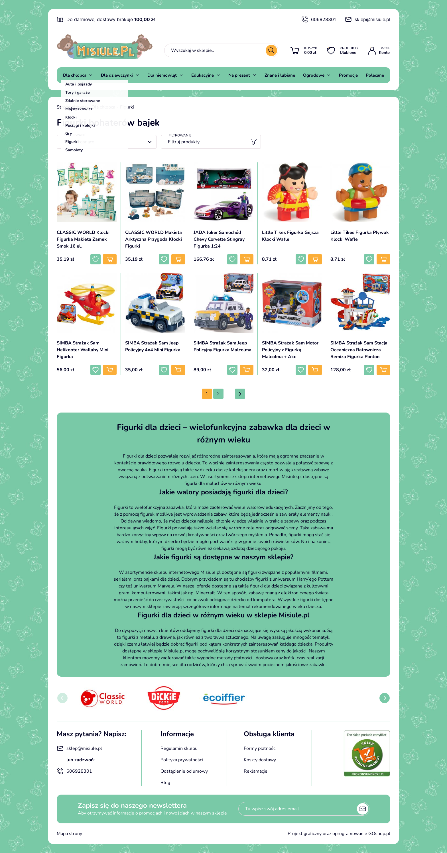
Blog (165, 782)
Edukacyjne (202, 75)
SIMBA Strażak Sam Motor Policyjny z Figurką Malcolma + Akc (290, 350)
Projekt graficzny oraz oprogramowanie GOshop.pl (339, 833)
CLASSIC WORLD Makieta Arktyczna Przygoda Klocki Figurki (153, 239)
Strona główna (72, 107)
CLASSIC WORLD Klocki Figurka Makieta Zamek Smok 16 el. (83, 239)
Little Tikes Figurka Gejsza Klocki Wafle (290, 235)
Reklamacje (255, 771)
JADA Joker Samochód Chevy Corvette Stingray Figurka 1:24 (219, 239)
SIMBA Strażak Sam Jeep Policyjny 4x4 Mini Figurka (152, 346)
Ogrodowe (313, 75)
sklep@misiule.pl (367, 19)
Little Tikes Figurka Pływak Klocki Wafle (359, 235)
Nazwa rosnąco (79, 142)
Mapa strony (69, 833)
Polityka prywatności (181, 760)
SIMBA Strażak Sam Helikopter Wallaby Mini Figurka (82, 350)
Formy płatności (260, 748)
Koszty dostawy (260, 760)
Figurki (127, 107)
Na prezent (239, 75)
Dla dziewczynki (117, 75)
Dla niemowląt (162, 75)
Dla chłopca (74, 75)
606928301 (318, 19)
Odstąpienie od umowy (184, 771)
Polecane (375, 75)
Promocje (348, 75)
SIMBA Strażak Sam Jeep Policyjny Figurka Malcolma (222, 346)
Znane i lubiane (280, 75)
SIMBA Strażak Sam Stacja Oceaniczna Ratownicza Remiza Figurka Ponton (358, 350)
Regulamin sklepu (179, 748)
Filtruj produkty (212, 141)
